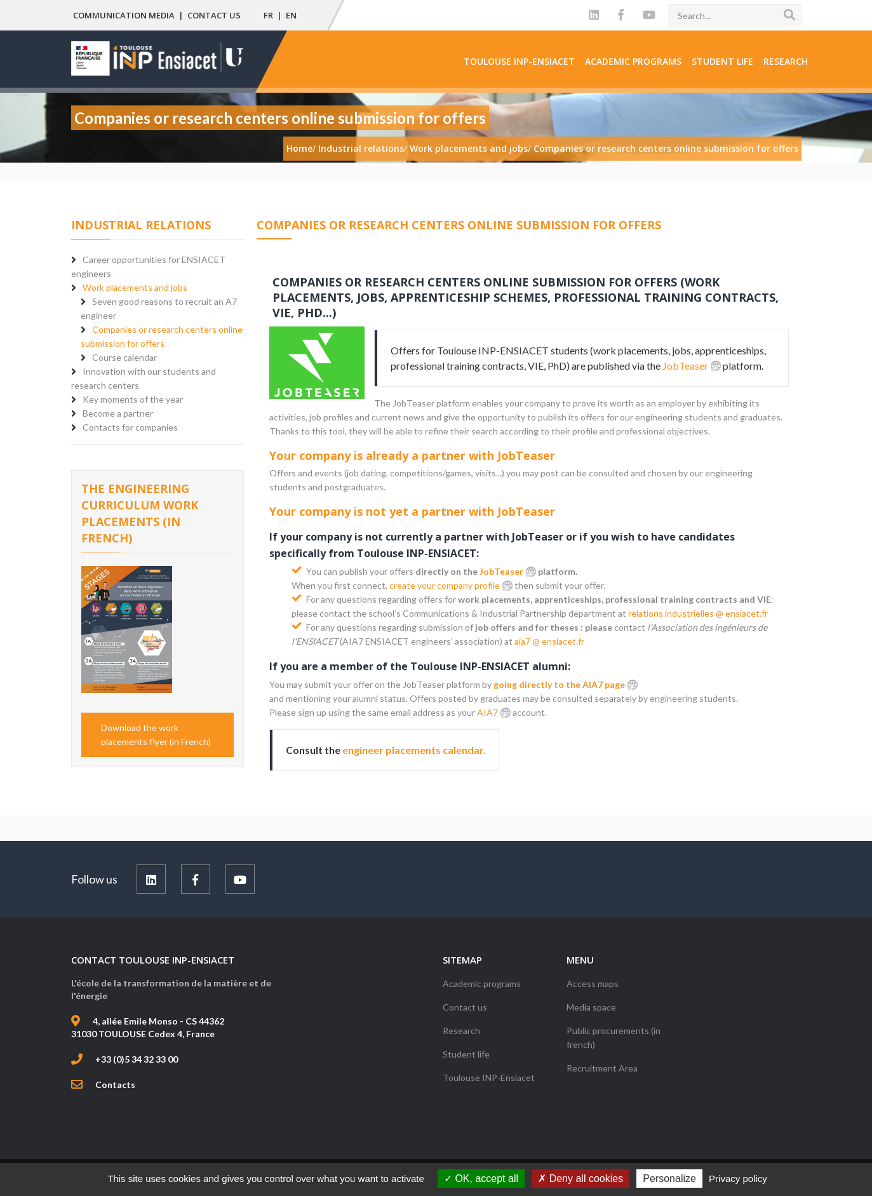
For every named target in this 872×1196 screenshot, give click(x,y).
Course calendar (124, 357)
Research (785, 61)
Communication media (124, 15)
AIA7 (487, 712)
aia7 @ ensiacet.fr (549, 641)
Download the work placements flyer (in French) (156, 734)
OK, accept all (481, 1178)
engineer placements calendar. (414, 750)
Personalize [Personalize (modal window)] (669, 1178)
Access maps (593, 983)
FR (268, 15)
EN (291, 15)
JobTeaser (685, 365)
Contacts (115, 1084)
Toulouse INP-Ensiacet (519, 61)
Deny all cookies (580, 1178)
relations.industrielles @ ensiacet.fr (698, 613)
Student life (722, 61)
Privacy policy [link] (738, 1178)
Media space (591, 1007)
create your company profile (444, 585)
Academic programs (633, 61)
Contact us (214, 15)
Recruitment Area (602, 1068)
